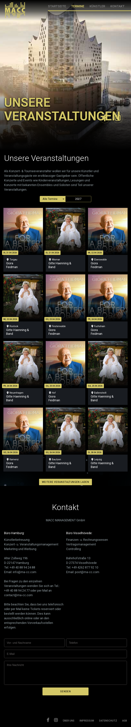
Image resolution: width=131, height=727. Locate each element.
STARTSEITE (57, 6)
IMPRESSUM (86, 720)
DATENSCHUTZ (108, 720)
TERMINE (77, 6)
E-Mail (10, 653)
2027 (78, 199)
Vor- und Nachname (19, 642)
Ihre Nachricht (15, 665)
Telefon (73, 642)
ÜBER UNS (68, 720)
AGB (124, 720)
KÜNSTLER (97, 6)
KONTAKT (117, 6)
